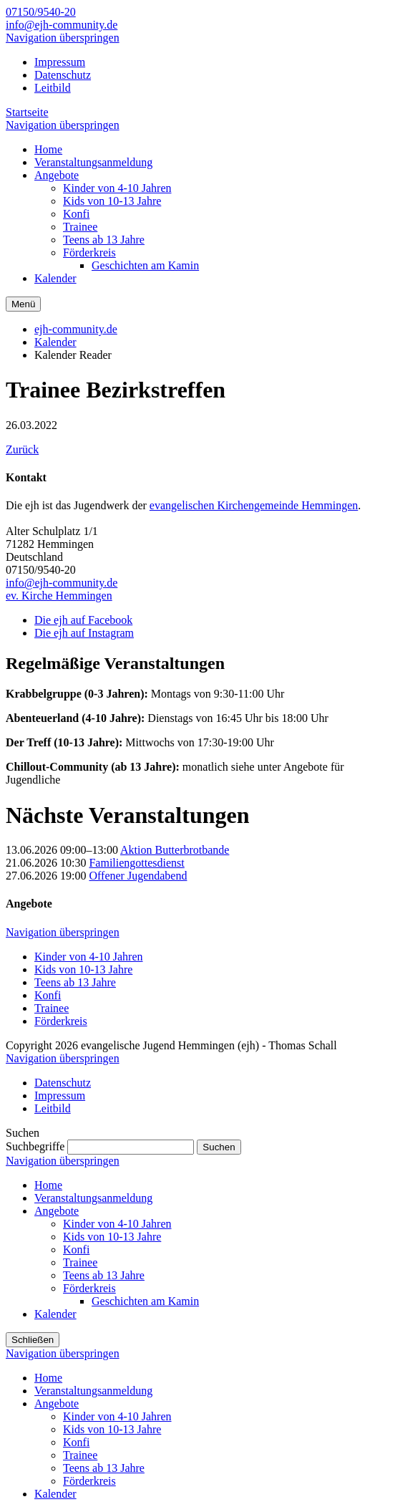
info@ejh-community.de (61, 25)
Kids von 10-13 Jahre (83, 969)
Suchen (219, 1147)
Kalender (55, 342)
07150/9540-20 (41, 12)
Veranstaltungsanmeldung (93, 1198)
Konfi (47, 995)
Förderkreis (60, 1021)
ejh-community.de (75, 329)
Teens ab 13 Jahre (75, 982)
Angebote (56, 1211)
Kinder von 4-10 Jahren (88, 956)
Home (48, 1185)
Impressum (59, 62)
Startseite (27, 112)
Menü (23, 304)
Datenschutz (62, 75)
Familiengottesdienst (136, 863)
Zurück (22, 449)
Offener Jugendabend (138, 876)
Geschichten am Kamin (145, 1301)
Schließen (32, 1339)
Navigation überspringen (63, 38)
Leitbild (52, 88)
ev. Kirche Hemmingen (59, 595)
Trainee (51, 1008)
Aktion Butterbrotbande (174, 850)
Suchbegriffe (35, 1146)
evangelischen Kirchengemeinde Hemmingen (254, 505)
